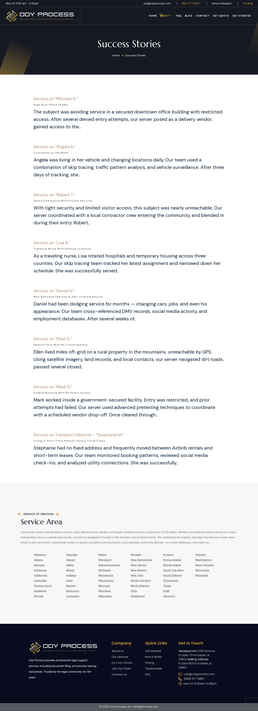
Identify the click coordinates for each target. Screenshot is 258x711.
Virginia (200, 554)
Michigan (104, 570)
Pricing (149, 663)
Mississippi (106, 580)
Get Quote (221, 15)
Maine (102, 554)
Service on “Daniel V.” (54, 308)
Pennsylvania (172, 560)
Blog (188, 15)
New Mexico (139, 570)
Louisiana (72, 596)
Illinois (70, 570)
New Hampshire (141, 560)
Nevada (136, 554)
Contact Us (119, 674)
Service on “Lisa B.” (52, 260)
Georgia (71, 554)
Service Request (222, 3)
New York (137, 575)
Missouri (104, 586)
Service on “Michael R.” (56, 116)
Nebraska (104, 596)
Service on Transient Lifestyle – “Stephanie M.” (79, 452)
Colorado (40, 580)
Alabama (40, 554)
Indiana (71, 575)
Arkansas (40, 570)
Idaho (70, 565)
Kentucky (72, 591)
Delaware (40, 591)
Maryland (104, 560)
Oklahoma (138, 596)
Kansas (71, 586)
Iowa (69, 580)
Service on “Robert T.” (54, 212)
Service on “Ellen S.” (53, 356)
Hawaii (70, 560)
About (165, 15)
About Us (118, 651)
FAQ (178, 15)
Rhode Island (172, 565)
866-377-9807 (191, 3)
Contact (202, 15)
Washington (203, 560)
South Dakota (172, 575)
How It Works (153, 657)
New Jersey (139, 565)
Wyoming (201, 575)
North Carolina (141, 580)
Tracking (248, 3)
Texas (167, 586)
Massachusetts (109, 565)
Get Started (241, 15)
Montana (104, 591)
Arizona (39, 565)
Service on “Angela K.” (55, 164)
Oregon (168, 554)
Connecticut (43, 586)
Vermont (169, 596)
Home (153, 15)
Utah (166, 591)
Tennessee (170, 580)
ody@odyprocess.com (157, 3)
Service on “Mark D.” (53, 404)
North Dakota (140, 586)
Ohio (134, 591)
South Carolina (173, 570)
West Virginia (204, 565)
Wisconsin (202, 570)
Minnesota (105, 575)
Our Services (120, 657)
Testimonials (153, 669)
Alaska (38, 560)
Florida (38, 596)
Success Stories (122, 663)
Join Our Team (121, 669)
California (40, 575)
